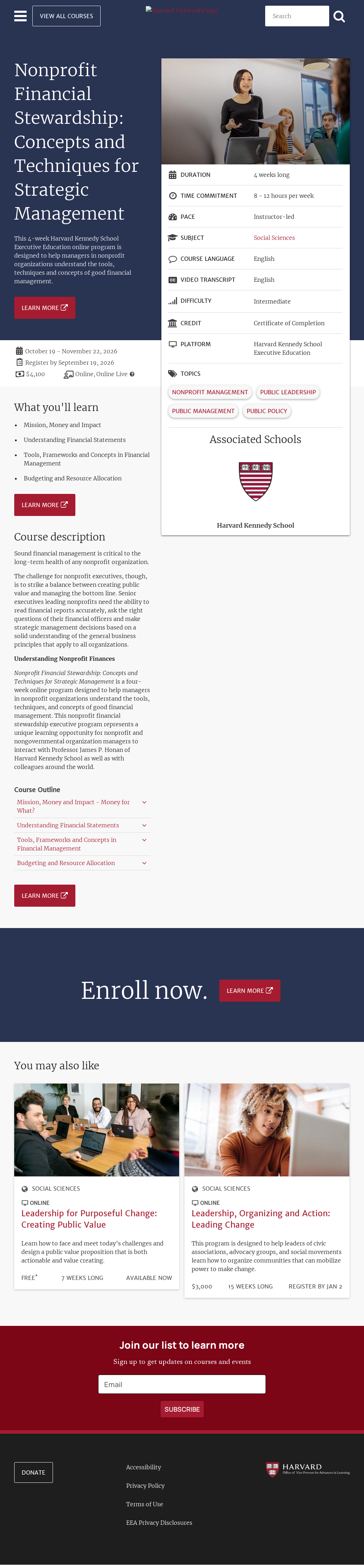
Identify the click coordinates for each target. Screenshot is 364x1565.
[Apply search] (339, 16)
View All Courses (66, 16)
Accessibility (143, 1467)
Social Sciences (274, 237)
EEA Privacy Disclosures (159, 1522)
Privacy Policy (145, 1485)
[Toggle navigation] (20, 16)
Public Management (203, 411)
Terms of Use (144, 1504)
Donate (34, 1472)
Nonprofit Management (210, 392)
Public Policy (267, 411)
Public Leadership (288, 392)
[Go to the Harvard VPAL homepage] (308, 1469)
